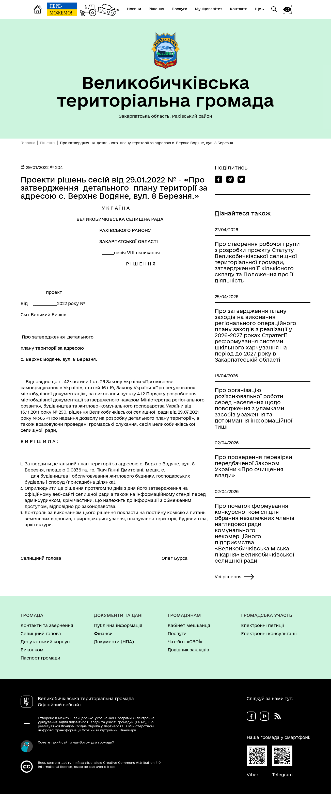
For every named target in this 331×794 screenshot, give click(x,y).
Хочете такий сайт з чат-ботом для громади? (76, 742)
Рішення (47, 143)
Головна (28, 143)
